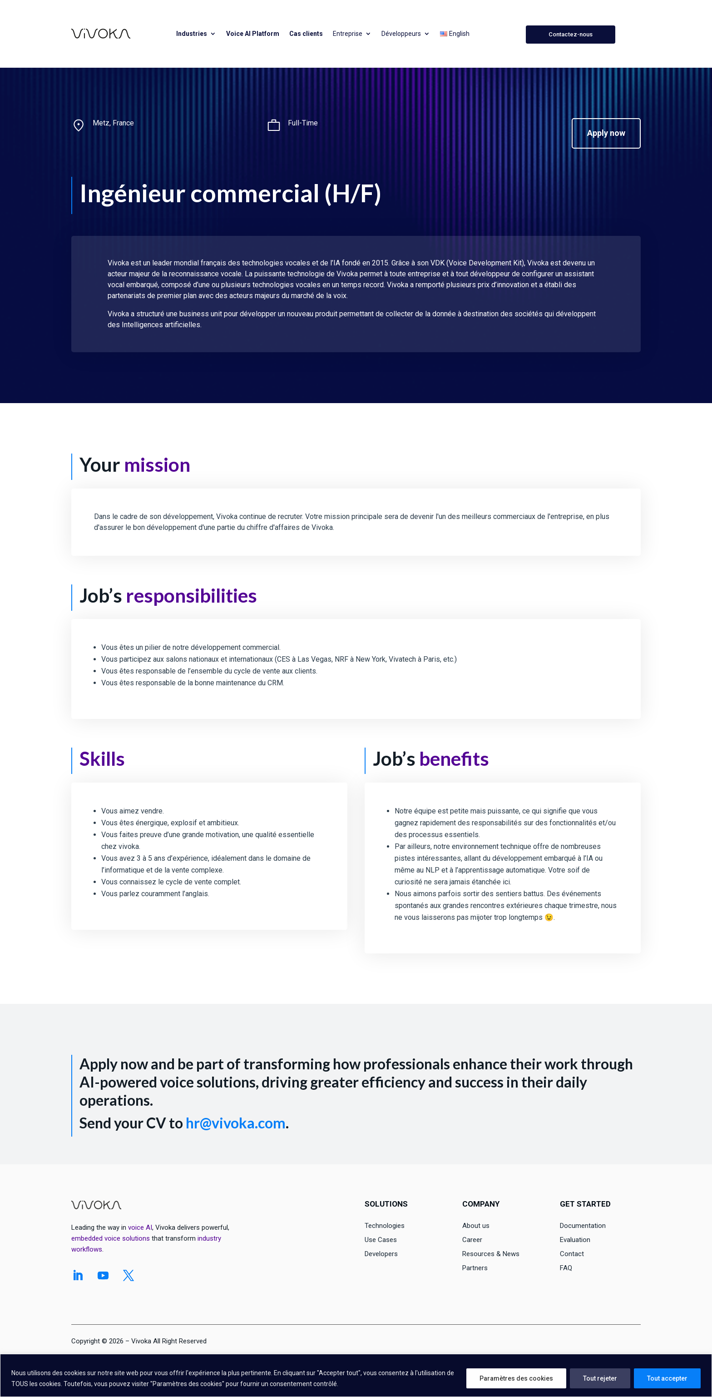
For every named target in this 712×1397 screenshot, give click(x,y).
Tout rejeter (600, 1378)
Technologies (385, 1226)
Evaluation (575, 1240)
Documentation (583, 1226)
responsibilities (191, 595)
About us (476, 1226)
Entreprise (347, 33)
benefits (454, 758)
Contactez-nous (571, 34)
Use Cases (381, 1240)
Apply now (606, 133)
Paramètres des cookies (516, 1378)
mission (157, 464)
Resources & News (490, 1254)
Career (472, 1240)
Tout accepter (667, 1378)
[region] (356, 1375)
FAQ (566, 1268)
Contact (572, 1254)
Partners (475, 1268)
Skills (102, 758)
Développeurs (401, 33)
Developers (381, 1254)
